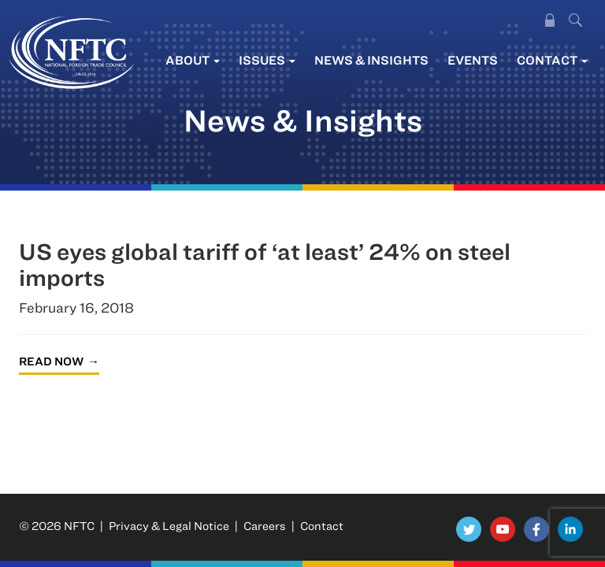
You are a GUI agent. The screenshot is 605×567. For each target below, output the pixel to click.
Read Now (51, 361)
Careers (264, 525)
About (192, 60)
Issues (267, 60)
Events (472, 60)
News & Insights (371, 60)
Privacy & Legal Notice (169, 525)
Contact (552, 60)
